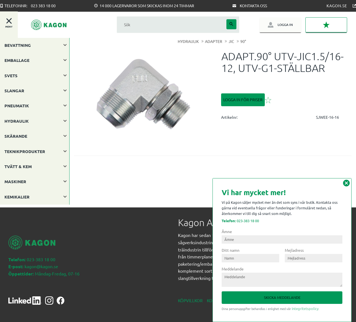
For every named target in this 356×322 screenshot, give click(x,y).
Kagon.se (337, 5)
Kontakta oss (253, 5)
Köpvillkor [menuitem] (190, 297)
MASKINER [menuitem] (15, 181)
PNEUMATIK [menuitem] (16, 105)
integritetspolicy (305, 308)
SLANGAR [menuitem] (14, 90)
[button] (326, 25)
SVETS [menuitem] (11, 75)
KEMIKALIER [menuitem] (16, 197)
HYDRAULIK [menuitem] (16, 121)
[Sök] (231, 24)
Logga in (285, 24)
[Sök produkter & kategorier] (172, 24)
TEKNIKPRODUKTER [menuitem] (24, 151)
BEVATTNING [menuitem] (17, 45)
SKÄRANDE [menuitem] (15, 136)
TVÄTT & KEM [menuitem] (18, 166)
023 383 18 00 (43, 5)
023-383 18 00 (240, 220)
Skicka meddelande (282, 297)
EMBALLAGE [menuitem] (16, 60)
